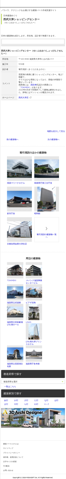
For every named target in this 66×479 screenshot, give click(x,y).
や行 (16, 404)
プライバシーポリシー (11, 453)
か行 (16, 400)
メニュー (62, 3)
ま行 (6, 404)
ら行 (26, 404)
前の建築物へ (12, 139)
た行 (36, 400)
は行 (56, 400)
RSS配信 (6, 466)
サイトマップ (8, 448)
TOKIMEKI (25, 87)
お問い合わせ (8, 470)
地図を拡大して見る (56, 131)
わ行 (36, 404)
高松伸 (33, 84)
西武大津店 (24, 97)
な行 (46, 400)
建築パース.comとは (11, 444)
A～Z (46, 404)
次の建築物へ (53, 139)
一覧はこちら (10, 386)
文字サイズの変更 (10, 461)
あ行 (6, 400)
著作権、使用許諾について (13, 457)
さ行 (26, 400)
